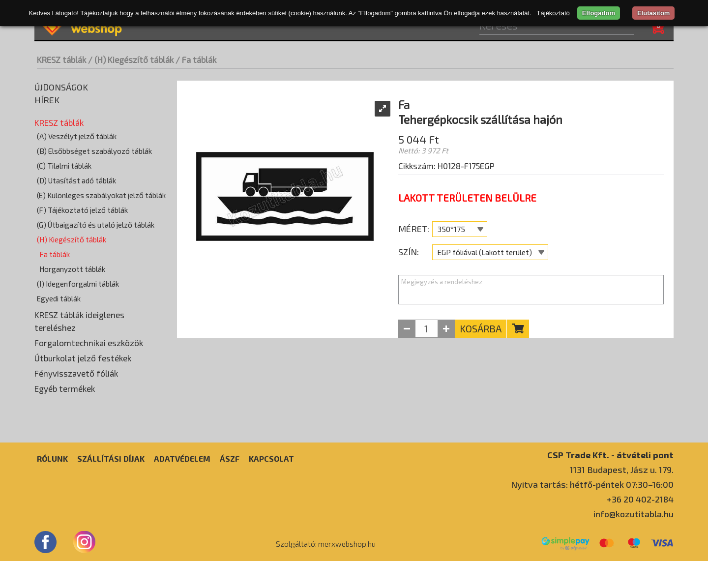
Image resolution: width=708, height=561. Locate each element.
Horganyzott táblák (72, 269)
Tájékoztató (553, 13)
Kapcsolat (271, 458)
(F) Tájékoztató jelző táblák (82, 210)
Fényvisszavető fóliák (76, 373)
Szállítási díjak (111, 458)
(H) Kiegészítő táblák (71, 239)
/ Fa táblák (196, 59)
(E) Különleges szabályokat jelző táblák (101, 195)
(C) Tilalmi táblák (64, 165)
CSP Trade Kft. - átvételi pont (610, 454)
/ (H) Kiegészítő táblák (131, 59)
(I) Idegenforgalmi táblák (78, 283)
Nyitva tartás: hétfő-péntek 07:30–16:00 (592, 484)
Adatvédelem (182, 458)
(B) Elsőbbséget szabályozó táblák (94, 151)
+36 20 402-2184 (640, 499)
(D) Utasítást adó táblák (76, 180)
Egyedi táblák (59, 298)
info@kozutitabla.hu (633, 513)
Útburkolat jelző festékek (82, 358)
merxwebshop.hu (347, 543)
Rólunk (52, 458)
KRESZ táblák (61, 59)
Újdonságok (61, 87)
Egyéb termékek (64, 388)
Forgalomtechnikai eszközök (88, 343)
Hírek (46, 99)
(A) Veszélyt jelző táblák (77, 136)
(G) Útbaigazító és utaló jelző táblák (95, 224)
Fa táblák (54, 254)
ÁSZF (229, 458)
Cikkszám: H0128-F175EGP (446, 166)
